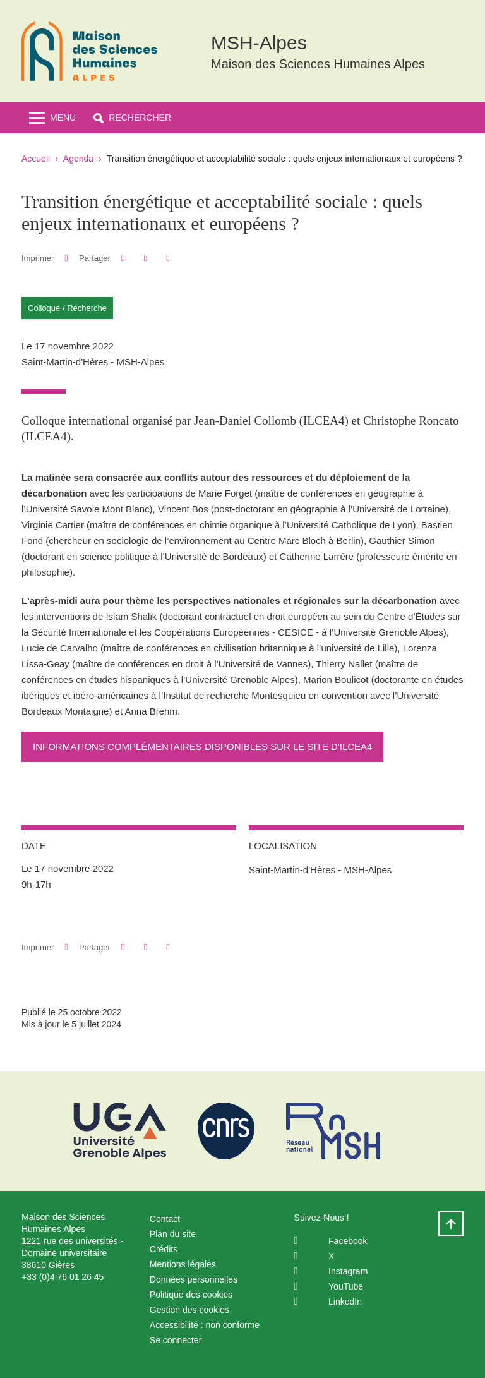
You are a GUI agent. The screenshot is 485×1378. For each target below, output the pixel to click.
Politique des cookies (191, 1295)
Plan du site (173, 1234)
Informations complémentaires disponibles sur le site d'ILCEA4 (202, 746)
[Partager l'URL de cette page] (167, 258)
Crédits (163, 1249)
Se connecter (176, 1340)
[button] (132, 117)
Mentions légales (183, 1264)
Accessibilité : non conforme (205, 1325)
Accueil (35, 159)
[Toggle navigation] (52, 117)
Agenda (78, 159)
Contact (165, 1219)
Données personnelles (193, 1279)
